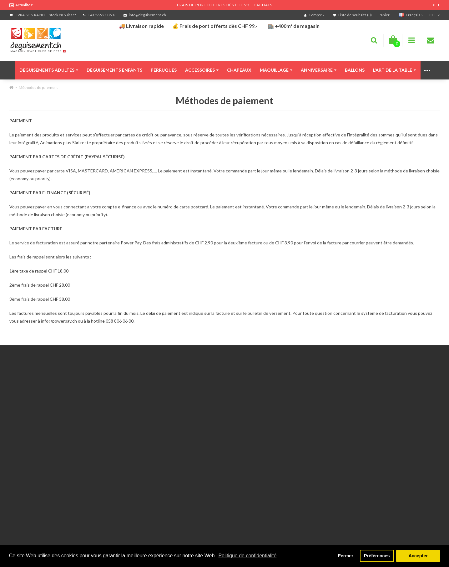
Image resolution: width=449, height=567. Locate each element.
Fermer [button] (345, 555)
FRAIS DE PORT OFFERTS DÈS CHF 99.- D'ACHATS (224, 5)
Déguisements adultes (48, 70)
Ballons (355, 70)
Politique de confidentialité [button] (247, 555)
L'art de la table (394, 70)
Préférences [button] (377, 555)
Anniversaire (318, 70)
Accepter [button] (418, 555)
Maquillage (276, 70)
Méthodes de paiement (38, 87)
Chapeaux (239, 70)
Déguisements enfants (114, 70)
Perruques (164, 70)
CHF (434, 15)
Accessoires (202, 70)
